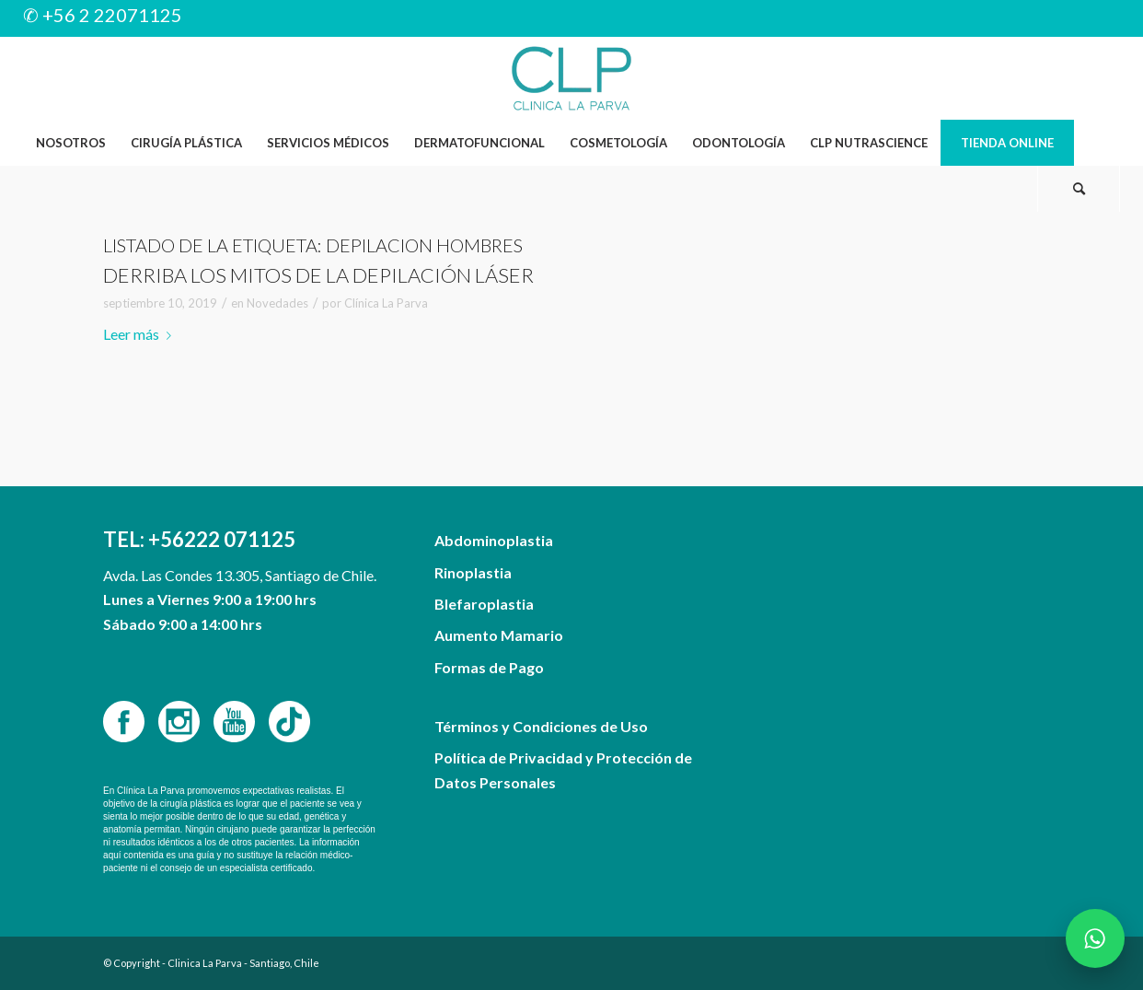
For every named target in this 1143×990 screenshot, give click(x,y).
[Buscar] (1078, 189)
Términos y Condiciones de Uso (541, 726)
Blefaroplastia (484, 603)
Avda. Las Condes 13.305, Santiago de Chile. (239, 575)
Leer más (141, 334)
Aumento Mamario (498, 635)
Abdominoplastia (493, 540)
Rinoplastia (473, 572)
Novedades (277, 303)
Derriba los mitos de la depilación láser (318, 274)
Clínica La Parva (386, 303)
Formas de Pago (489, 667)
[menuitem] (70, 143)
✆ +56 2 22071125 (102, 15)
